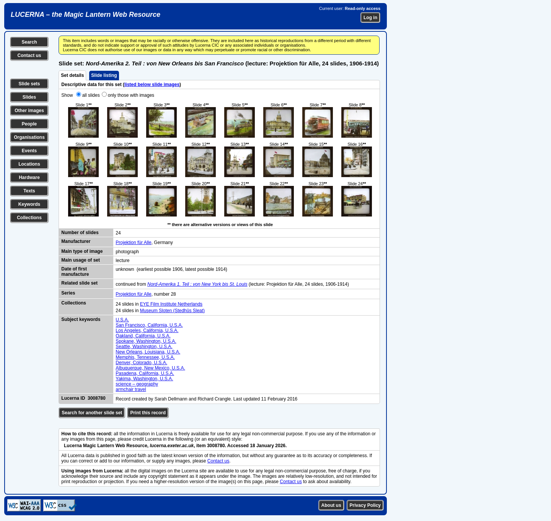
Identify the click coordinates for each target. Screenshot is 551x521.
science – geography (137, 384)
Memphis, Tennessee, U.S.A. (145, 357)
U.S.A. (122, 319)
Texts (29, 191)
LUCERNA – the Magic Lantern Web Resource (85, 14)
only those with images (131, 95)
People (29, 124)
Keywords (29, 204)
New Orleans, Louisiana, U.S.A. (148, 352)
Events (29, 150)
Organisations (29, 137)
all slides (91, 95)
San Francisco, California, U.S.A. (149, 325)
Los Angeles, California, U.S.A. (147, 330)
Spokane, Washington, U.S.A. (146, 341)
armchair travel (131, 389)
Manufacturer (75, 241)
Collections (29, 217)
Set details (72, 75)
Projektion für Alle (133, 242)
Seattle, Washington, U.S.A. (144, 346)
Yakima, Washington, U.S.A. (144, 378)
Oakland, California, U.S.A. (143, 336)
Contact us (29, 55)
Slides (29, 97)
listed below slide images (151, 84)
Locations (29, 164)
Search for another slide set (92, 412)
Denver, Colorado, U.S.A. (141, 362)
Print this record (148, 412)
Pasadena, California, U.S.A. (145, 373)
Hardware (29, 177)
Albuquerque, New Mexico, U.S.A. (150, 368)
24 (118, 233)
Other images (29, 110)
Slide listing (104, 75)
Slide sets (29, 83)
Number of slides (79, 232)
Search (29, 42)
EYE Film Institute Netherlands (171, 304)
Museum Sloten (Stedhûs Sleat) (172, 310)
